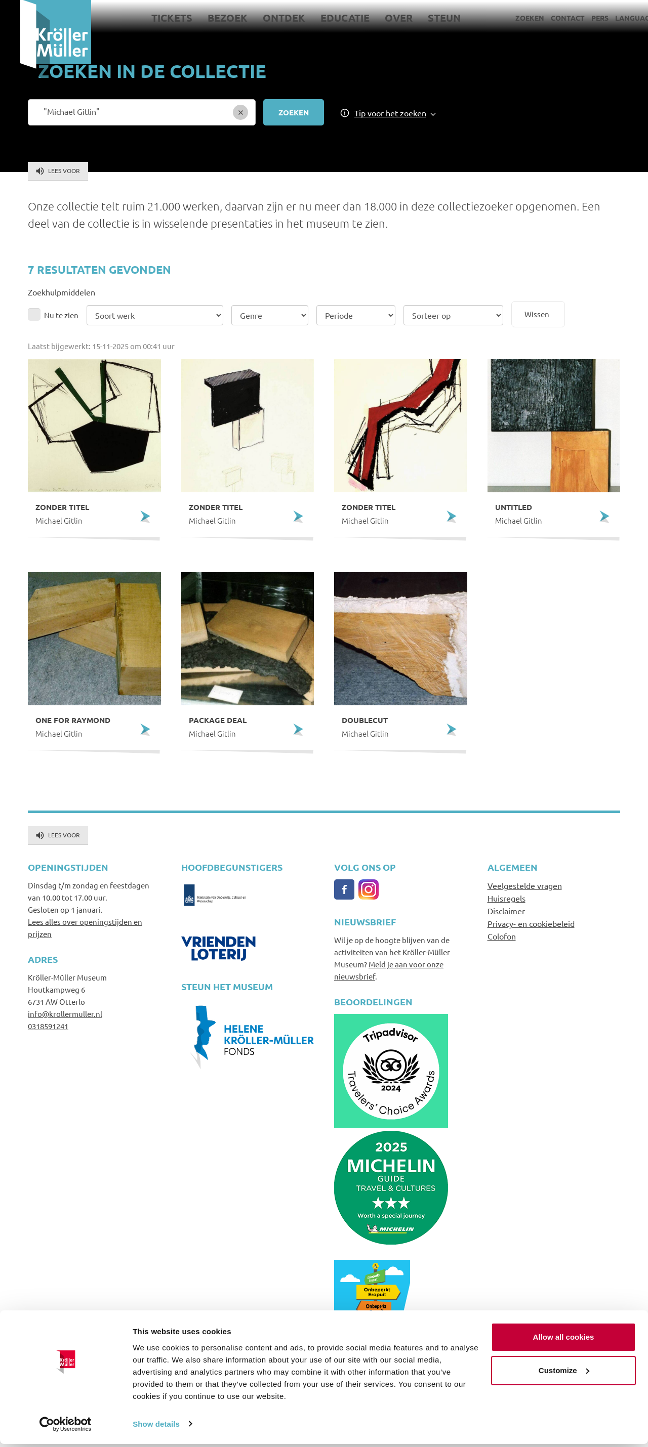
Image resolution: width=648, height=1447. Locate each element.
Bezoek (208, 17)
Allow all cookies (563, 1340)
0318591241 (48, 1026)
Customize (564, 1373)
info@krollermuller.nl (65, 1013)
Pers (579, 17)
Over (379, 17)
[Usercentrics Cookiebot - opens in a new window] (65, 1427)
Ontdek (264, 17)
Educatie (325, 17)
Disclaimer (506, 911)
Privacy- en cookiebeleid (531, 923)
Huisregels (506, 898)
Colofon (502, 936)
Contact (547, 17)
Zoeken (509, 17)
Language (614, 17)
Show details (156, 1427)
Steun (424, 17)
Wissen (536, 314)
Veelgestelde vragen (525, 885)
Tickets (152, 17)
